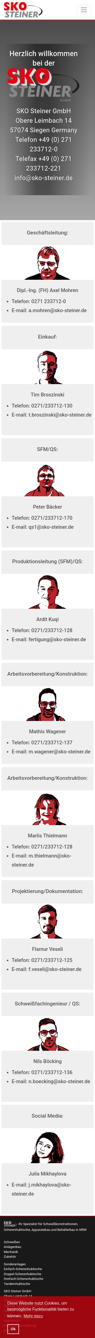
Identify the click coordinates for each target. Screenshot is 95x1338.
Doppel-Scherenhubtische (22, 1274)
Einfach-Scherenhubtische (23, 1269)
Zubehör (10, 1257)
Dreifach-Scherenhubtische (23, 1279)
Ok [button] (13, 1329)
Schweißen (12, 1242)
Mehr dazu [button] (33, 1316)
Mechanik (11, 1252)
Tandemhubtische (17, 1284)
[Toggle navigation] (84, 10)
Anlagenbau (12, 1247)
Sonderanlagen (15, 1264)
